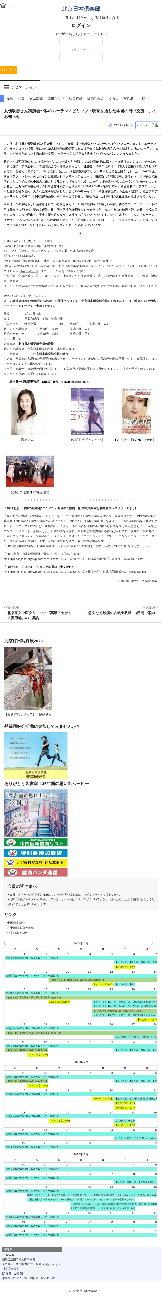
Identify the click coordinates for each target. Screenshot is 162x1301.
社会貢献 (75, 98)
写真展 (128, 98)
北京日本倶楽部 (81, 8)
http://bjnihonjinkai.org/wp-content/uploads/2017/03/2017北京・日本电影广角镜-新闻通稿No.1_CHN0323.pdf (75, 572)
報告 (21, 98)
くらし (114, 98)
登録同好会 (95, 98)
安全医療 (36, 98)
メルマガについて (89, 899)
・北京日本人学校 (16, 933)
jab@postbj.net (28, 271)
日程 (141, 98)
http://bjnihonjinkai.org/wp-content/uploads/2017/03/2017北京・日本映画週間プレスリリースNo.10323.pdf (73, 559)
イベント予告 (147, 125)
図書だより (55, 98)
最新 (10, 98)
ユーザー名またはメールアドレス (81, 34)
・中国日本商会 (14, 923)
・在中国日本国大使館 (19, 928)
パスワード (81, 50)
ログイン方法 (40, 894)
